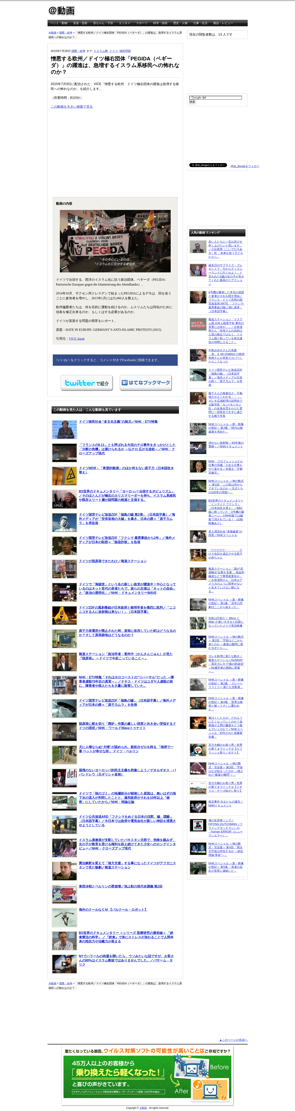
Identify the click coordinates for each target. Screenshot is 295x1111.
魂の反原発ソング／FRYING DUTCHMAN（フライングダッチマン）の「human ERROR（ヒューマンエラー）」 (216, 827)
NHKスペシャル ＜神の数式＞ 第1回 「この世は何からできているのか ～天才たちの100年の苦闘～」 (216, 486)
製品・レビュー (223, 23)
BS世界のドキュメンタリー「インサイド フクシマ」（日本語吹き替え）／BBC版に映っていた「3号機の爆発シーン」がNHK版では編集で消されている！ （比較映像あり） (216, 512)
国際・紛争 (65, 32)
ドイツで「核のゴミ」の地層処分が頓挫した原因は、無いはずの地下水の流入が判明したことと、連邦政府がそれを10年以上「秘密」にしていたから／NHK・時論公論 (114, 801)
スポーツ (141, 23)
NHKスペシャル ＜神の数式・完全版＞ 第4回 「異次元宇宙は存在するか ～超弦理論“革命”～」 (216, 849)
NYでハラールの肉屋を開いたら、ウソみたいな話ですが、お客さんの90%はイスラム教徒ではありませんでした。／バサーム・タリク (113, 964)
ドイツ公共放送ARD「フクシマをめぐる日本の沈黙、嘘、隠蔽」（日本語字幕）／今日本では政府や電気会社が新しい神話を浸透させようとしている (114, 825)
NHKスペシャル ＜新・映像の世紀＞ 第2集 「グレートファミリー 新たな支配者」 (216, 684)
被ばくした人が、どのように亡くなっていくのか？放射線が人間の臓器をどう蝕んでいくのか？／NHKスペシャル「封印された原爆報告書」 (216, 727)
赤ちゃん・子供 (103, 23)
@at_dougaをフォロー (245, 166)
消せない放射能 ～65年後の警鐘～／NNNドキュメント (216, 448)
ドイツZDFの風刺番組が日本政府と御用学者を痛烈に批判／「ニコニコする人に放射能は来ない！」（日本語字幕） (114, 615)
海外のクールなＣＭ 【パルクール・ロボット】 (100, 918)
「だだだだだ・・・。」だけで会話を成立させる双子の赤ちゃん (215, 555)
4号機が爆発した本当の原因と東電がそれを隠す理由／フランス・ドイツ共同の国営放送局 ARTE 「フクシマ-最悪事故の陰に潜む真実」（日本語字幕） (216, 301)
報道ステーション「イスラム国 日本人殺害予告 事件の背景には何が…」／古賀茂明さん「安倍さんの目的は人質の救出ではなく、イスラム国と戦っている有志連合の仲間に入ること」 (216, 330)
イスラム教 (101, 51)
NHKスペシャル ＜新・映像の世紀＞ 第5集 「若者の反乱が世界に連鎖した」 (216, 868)
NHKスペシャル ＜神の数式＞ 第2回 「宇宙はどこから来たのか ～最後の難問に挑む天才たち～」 (216, 642)
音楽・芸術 (80, 23)
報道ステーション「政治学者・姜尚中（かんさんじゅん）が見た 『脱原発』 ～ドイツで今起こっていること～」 (112, 662)
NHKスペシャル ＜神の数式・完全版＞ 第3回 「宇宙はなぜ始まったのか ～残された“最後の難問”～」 (216, 769)
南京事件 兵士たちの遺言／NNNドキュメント (216, 807)
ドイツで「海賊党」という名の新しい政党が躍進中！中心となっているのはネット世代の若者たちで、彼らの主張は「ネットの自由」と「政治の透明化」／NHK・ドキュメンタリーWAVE (114, 592)
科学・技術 (160, 23)
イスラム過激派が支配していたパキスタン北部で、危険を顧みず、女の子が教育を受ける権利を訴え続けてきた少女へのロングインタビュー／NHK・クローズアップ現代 (114, 848)
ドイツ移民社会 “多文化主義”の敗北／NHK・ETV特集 (105, 430)
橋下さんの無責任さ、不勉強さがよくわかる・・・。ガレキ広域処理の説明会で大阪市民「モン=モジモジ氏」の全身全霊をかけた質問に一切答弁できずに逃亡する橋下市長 (215, 404)
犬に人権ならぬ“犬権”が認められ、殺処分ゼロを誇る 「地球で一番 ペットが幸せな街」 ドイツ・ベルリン (112, 755)
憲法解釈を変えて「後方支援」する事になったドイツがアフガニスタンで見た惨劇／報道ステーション (114, 871)
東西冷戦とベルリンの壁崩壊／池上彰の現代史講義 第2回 (107, 894)
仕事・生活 (200, 23)
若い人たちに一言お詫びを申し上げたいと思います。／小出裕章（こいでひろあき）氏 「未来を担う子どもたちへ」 (216, 249)
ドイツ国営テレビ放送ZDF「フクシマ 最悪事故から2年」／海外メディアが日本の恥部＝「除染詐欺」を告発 (113, 546)
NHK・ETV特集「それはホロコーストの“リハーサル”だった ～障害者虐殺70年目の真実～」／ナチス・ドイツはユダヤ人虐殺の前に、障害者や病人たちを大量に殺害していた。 (113, 685)
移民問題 (125, 51)
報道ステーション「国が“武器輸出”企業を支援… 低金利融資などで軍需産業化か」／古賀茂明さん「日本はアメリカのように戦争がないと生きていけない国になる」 (216, 580)
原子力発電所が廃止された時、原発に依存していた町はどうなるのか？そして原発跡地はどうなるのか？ (114, 639)
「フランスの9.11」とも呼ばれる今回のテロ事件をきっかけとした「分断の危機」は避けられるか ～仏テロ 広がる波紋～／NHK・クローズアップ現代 (114, 453)
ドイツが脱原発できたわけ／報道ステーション (99, 569)
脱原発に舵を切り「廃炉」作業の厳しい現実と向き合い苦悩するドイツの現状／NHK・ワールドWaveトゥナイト (114, 732)
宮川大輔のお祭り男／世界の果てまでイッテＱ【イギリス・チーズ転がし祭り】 (215, 788)
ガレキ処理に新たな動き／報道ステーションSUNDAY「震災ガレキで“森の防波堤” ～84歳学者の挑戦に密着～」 (216, 663)
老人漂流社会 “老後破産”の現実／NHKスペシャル (215, 536)
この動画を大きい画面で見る (72, 106)
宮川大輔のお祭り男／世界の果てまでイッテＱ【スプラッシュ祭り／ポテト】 (215, 750)
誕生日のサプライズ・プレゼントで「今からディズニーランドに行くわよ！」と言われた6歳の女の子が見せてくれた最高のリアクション (216, 274)
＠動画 (52, 32)
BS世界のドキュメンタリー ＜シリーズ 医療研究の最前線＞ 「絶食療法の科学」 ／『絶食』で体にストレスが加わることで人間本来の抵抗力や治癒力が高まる (112, 941)
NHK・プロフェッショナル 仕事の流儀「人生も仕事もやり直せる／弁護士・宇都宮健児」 (216, 467)
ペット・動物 (58, 23)
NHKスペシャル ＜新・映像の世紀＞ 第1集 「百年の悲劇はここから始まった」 (216, 604)
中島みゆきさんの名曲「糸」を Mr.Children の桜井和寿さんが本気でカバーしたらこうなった (217, 355)
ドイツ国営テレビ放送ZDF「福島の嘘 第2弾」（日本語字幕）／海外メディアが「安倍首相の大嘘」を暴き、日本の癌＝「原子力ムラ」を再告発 (113, 522)
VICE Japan (77, 338)
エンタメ (124, 23)
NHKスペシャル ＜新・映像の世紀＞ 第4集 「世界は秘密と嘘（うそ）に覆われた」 (216, 703)
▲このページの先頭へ (233, 1039)
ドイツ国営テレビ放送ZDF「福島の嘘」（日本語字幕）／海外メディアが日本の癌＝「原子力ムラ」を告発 (114, 708)
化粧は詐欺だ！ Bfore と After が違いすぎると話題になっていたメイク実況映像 (216, 623)
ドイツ (113, 51)
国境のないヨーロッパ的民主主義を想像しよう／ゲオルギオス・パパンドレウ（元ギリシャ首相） (114, 778)
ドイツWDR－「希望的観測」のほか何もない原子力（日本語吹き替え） (113, 476)
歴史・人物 (180, 23)
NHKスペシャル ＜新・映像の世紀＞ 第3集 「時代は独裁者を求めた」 (216, 429)
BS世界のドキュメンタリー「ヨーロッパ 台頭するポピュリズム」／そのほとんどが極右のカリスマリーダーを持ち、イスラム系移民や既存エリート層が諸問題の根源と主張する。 (114, 499)
